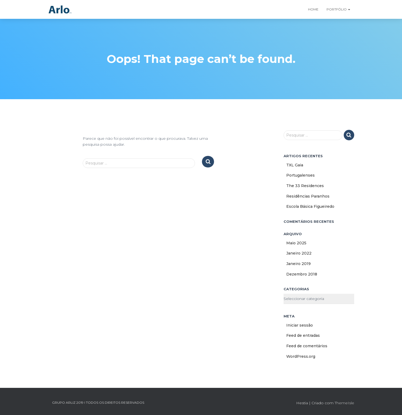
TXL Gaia (294, 165)
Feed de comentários (306, 346)
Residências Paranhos (307, 196)
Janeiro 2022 (299, 253)
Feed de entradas (303, 335)
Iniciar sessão (299, 325)
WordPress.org (300, 356)
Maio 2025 (296, 243)
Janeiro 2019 (298, 263)
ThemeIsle (344, 402)
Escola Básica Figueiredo (310, 206)
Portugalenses (300, 175)
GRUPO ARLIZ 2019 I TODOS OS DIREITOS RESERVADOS (98, 402)
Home (313, 9)
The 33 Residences (305, 185)
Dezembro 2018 (301, 274)
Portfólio (338, 9)
